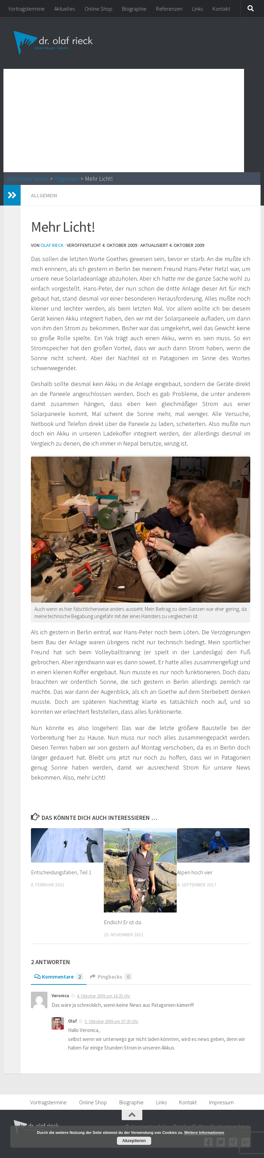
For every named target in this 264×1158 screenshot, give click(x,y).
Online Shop (98, 8)
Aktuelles (64, 8)
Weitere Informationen (204, 1132)
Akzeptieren (134, 1140)
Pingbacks (112, 976)
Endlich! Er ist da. (123, 922)
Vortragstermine (26, 8)
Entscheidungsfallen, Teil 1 (61, 872)
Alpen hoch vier (194, 872)
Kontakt (221, 8)
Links (197, 8)
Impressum (221, 1102)
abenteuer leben (27, 178)
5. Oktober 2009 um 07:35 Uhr (111, 1021)
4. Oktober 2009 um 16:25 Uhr (103, 996)
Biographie (134, 8)
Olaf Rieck (52, 245)
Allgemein (66, 178)
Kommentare (59, 976)
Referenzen (169, 8)
